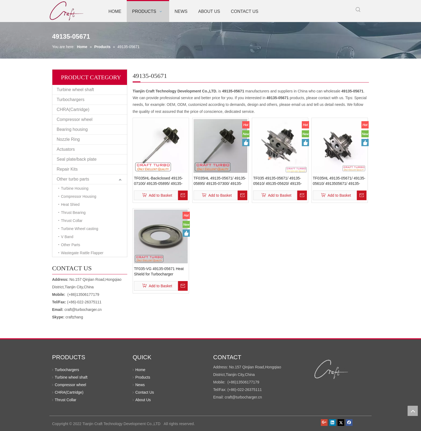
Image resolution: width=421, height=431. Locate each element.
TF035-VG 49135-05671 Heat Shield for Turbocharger (159, 271)
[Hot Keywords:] (358, 9)
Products (142, 377)
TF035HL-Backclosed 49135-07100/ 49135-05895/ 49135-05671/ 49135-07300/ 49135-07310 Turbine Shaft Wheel (158, 181)
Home (140, 370)
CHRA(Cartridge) (73, 109)
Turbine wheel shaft (75, 89)
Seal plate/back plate (77, 159)
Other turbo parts (73, 179)
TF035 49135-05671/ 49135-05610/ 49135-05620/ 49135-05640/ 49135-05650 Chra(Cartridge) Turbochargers (278, 181)
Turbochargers (70, 99)
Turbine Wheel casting (79, 229)
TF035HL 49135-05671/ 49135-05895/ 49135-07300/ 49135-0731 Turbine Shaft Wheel (220, 181)
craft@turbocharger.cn (83, 309)
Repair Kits (67, 169)
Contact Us (144, 392)
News (140, 385)
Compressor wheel (74, 119)
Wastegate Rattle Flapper (82, 253)
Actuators (66, 149)
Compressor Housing (78, 196)
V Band (67, 237)
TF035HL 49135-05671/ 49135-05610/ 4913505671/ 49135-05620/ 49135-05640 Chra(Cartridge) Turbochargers (339, 181)
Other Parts (70, 245)
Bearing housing (72, 129)
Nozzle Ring (68, 139)
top (413, 411)
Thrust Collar (71, 220)
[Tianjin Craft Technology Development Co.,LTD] (331, 369)
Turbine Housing (74, 188)
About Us (143, 400)
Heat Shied (70, 204)
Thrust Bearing (73, 212)
